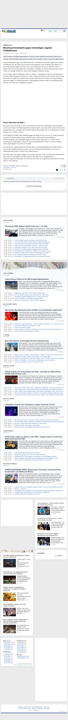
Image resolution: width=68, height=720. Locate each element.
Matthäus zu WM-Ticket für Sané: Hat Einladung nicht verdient (32, 253)
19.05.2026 (7, 647)
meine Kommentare (18, 664)
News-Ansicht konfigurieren (25, 663)
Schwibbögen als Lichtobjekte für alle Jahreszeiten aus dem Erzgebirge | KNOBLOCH (39, 490)
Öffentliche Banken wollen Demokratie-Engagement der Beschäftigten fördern (36, 458)
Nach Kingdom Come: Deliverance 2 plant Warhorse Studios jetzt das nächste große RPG (15, 621)
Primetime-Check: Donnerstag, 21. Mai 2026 (27, 425)
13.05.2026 (7, 659)
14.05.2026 (7, 658)
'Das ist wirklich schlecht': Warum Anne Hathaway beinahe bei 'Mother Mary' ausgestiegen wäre (41, 421)
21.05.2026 (7, 644)
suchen (58, 555)
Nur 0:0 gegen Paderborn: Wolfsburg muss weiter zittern (30, 254)
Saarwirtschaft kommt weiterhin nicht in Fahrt (27, 494)
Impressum (46, 707)
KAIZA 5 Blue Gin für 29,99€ (22, 327)
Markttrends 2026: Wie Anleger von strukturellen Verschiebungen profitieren (36, 456)
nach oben (61, 711)
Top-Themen (8, 273)
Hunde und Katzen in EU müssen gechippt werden (29, 298)
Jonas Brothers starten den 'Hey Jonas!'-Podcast (14, 605)
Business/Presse (10, 464)
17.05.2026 (7, 653)
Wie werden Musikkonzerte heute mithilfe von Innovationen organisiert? (33, 310)
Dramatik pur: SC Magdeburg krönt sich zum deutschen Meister (32, 256)
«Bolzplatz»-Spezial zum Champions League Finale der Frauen (30, 405)
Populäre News (21, 656)
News (29, 708)
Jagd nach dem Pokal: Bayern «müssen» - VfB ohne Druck (31, 245)
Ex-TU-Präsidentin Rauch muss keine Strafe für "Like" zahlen (32, 295)
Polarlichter (10, 178)
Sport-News (8, 220)
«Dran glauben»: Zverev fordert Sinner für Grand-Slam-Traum (50, 504)
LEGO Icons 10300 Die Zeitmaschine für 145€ (27, 326)
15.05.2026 (7, 656)
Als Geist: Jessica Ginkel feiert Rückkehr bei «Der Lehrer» (31, 423)
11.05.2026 (7, 663)
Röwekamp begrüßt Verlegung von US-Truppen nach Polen (31, 296)
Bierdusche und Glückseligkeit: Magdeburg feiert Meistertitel (31, 249)
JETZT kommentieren (33, 186)
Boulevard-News (10, 304)
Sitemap (20, 707)
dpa (26, 53)
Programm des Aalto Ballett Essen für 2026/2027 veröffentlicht (32, 492)
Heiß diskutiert (21, 658)
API (45, 708)
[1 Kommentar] (7, 169)
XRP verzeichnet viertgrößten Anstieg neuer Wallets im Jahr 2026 (33, 460)
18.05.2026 (7, 649)
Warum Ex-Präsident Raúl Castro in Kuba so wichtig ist (30, 300)
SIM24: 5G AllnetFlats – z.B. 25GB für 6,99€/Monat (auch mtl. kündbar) (34, 360)
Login (50, 31)
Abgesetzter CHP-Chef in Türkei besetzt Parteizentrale (30, 293)
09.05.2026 (20, 644)
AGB (33, 707)
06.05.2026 (20, 649)
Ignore (25, 664)
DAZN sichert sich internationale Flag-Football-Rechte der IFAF (32, 427)
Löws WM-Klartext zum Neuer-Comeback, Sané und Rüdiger (32, 244)
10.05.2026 (20, 642)
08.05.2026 (20, 646)
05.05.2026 (20, 651)
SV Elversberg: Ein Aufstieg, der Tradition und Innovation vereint (32, 251)
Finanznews (8, 431)
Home (20, 708)
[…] (54, 235)
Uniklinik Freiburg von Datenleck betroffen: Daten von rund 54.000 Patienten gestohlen (39, 487)
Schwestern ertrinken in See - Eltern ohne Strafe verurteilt (31, 247)
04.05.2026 (20, 652)
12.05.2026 (7, 661)
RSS (48, 708)
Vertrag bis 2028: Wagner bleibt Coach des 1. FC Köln (26, 226)
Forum (25, 708)
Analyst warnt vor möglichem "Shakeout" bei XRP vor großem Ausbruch (14, 589)
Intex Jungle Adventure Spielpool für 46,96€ (27, 331)
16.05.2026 (7, 654)
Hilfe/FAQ (40, 708)
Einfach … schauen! (20, 489)
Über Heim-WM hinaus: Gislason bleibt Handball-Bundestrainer (32, 242)
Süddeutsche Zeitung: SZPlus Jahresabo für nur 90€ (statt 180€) (33, 356)
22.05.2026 (7, 642)
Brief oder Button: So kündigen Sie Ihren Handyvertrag (27, 341)
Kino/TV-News (8, 398)
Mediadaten (39, 707)
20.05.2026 (7, 646)
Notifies (30, 664)
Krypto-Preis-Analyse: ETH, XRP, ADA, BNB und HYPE (30, 454)
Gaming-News (8, 366)
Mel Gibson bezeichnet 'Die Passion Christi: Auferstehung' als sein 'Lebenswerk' (37, 420)
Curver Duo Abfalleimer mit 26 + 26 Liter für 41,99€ (29, 362)
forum (64, 189)
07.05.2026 (20, 647)
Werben (34, 708)
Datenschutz (27, 707)
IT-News (6, 335)
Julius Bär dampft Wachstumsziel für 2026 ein (27, 453)
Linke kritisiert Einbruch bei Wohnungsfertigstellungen (27, 279)
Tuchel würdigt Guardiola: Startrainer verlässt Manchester (31, 240)
